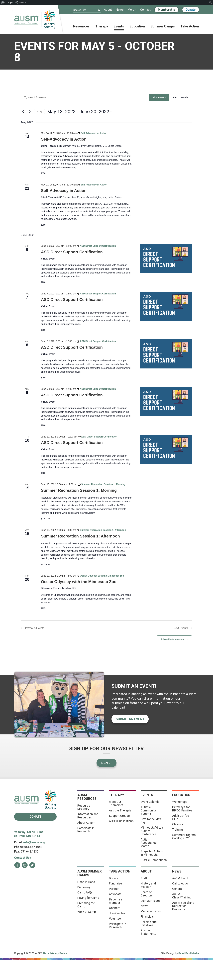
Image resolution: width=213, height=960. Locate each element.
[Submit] (97, 10)
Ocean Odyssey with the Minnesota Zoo (78, 581)
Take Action (190, 26)
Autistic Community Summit (148, 810)
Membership (166, 9)
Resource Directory (83, 807)
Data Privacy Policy (55, 953)
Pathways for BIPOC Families (182, 808)
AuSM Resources (87, 797)
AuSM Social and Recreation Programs (183, 906)
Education (137, 26)
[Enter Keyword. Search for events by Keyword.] (85, 97)
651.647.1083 (33, 847)
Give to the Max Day (151, 820)
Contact (145, 9)
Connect (114, 908)
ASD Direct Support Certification (72, 252)
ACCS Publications (121, 821)
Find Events (159, 97)
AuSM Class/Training (181, 895)
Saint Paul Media (188, 953)
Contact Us (23, 857)
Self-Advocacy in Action (64, 139)
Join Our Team (118, 913)
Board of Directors (147, 893)
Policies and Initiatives (149, 923)
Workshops (179, 801)
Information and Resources (87, 815)
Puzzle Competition (154, 860)
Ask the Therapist (120, 810)
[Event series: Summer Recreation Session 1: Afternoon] (101, 530)
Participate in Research (86, 829)
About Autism (86, 822)
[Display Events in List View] (175, 97)
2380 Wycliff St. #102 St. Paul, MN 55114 (28, 834)
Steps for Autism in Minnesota (152, 853)
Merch (132, 9)
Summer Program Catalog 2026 (184, 836)
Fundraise (115, 883)
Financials (147, 916)
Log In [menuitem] (10, 2)
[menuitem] (3, 2)
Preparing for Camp (86, 904)
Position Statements (148, 932)
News (120, 9)
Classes (177, 824)
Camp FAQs (85, 892)
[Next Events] (30, 112)
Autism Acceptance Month (149, 843)
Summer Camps (162, 26)
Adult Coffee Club (180, 817)
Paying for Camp (88, 897)
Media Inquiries (151, 911)
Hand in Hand (86, 882)
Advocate (115, 894)
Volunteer (115, 918)
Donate (191, 9)
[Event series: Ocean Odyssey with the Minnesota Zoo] (100, 575)
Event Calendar (150, 801)
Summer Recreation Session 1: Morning (79, 490)
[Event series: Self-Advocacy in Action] (92, 133)
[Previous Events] (23, 112)
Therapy (101, 26)
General (177, 888)
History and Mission (148, 885)
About (108, 9)
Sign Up (106, 763)
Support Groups (119, 815)
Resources (81, 26)
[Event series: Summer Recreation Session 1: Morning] (101, 484)
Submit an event (130, 719)
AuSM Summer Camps (89, 873)
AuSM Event (180, 878)
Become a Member (115, 901)
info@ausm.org (34, 842)
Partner (114, 888)
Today (39, 111)
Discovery (84, 887)
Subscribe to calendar (172, 639)
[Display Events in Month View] (184, 97)
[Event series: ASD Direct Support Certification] (96, 246)
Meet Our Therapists (116, 803)
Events (119, 26)
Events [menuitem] (20, 2)
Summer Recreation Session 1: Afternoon (80, 536)
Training (177, 829)
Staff (144, 878)
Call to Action (181, 883)
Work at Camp (86, 911)
